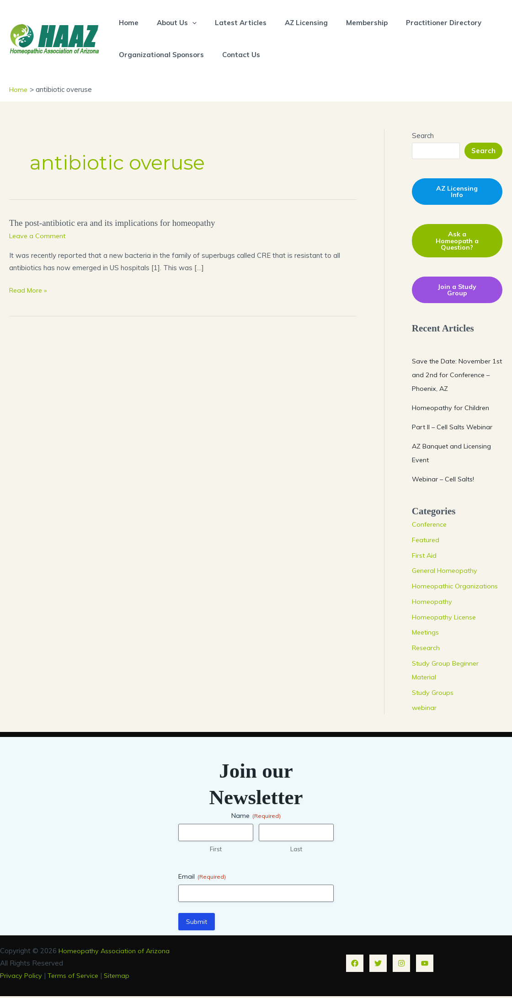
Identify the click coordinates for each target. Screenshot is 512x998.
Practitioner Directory (418, 22)
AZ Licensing (290, 22)
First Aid (425, 557)
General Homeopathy (446, 572)
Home (126, 22)
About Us (170, 22)
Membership (346, 22)
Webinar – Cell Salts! (444, 480)
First (216, 851)
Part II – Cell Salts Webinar (455, 428)
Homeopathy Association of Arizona (116, 952)
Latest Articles (229, 22)
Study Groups (433, 694)
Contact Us (234, 54)
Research (427, 650)
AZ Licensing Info (457, 191)
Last (296, 851)
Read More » (29, 289)
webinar (424, 709)
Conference (430, 526)
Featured (426, 541)
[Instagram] (401, 965)
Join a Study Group (457, 291)
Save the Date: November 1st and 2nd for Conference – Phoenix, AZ (455, 376)
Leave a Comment (38, 234)
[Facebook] (354, 965)
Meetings (427, 634)
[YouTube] (424, 965)
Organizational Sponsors (159, 54)
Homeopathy (433, 603)
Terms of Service (76, 977)
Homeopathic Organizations (456, 588)
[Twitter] (378, 965)
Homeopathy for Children (452, 409)
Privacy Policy (22, 977)
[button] (185, 22)
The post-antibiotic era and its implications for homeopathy (117, 222)
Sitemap (122, 977)
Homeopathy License (446, 618)
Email (202, 878)
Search (423, 135)
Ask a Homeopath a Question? (457, 241)
